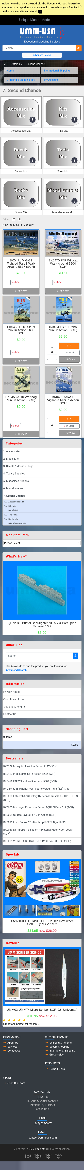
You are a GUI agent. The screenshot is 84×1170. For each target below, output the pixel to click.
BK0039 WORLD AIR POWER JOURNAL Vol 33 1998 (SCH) (37, 841)
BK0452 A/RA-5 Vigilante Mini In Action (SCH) (63, 400)
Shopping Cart (17, 729)
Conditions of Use (13, 699)
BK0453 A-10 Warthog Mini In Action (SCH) (21, 398)
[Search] (39, 48)
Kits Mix (63, 130)
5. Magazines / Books (16, 481)
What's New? (16, 556)
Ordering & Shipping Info (21, 79)
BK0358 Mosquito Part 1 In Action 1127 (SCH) (30, 766)
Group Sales (57, 1054)
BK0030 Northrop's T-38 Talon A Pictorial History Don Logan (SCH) (38, 831)
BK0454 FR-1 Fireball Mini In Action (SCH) (63, 328)
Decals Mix (21, 171)
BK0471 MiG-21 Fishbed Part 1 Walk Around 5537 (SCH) (21, 263)
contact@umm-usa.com (43, 1137)
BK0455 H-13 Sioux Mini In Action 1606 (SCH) (21, 330)
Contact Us (9, 714)
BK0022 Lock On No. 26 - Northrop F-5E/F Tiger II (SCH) (35, 822)
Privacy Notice (11, 691)
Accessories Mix (21, 130)
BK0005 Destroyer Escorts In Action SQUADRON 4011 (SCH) (38, 807)
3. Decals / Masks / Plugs (18, 466)
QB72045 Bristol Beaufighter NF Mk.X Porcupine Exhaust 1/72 (42, 624)
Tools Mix (62, 171)
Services (12, 1046)
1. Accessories (12, 451)
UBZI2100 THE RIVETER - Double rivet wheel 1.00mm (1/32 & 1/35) (42, 922)
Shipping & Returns (14, 706)
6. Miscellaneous (13, 488)
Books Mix (21, 212)
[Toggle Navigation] (60, 20)
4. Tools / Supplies (14, 473)
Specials (13, 854)
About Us (12, 1042)
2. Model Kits (11, 458)
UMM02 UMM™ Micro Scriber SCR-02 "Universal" (42, 1009)
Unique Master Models (35, 20)
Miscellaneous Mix (63, 212)
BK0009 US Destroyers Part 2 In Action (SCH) (29, 814)
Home (10, 70)
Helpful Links (57, 1068)
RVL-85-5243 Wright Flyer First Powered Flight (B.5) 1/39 (36, 788)
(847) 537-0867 (43, 1123)
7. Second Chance (34, 64)
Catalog (15, 64)
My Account (51, 79)
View (21, 290)
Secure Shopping (59, 1046)
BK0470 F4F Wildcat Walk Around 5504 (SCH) (63, 263)
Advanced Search (42, 55)
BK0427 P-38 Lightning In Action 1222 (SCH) (29, 773)
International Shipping (57, 70)
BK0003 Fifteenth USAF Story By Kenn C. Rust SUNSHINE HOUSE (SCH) (41, 798)
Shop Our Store (16, 1083)
